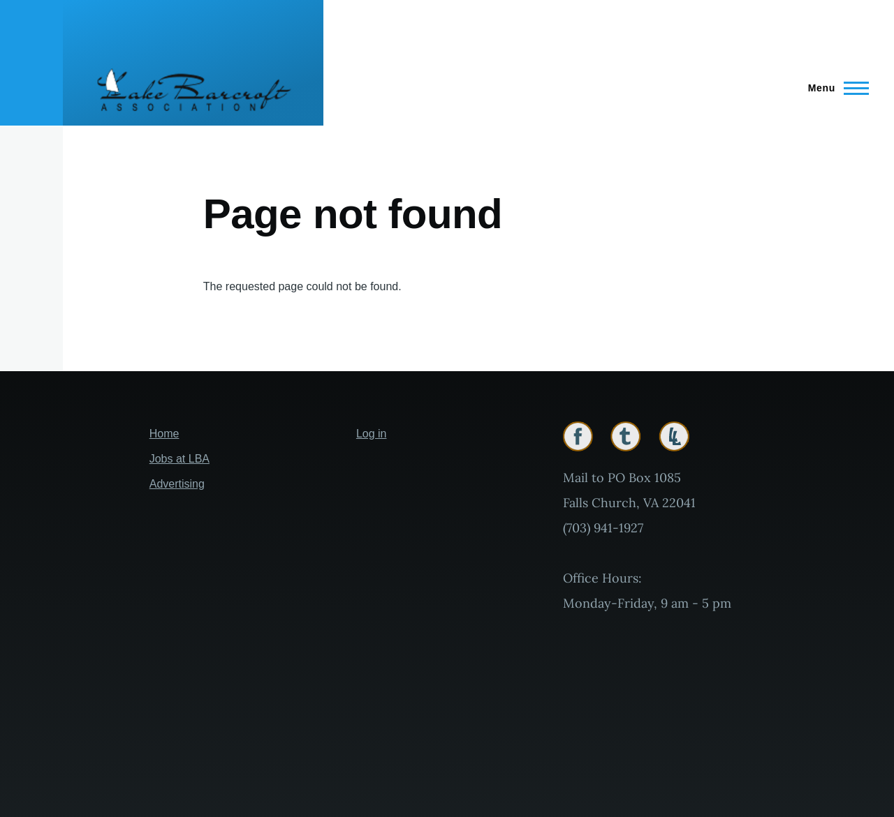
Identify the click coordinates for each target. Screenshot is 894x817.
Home (164, 434)
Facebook (578, 436)
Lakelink (674, 436)
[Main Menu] (834, 87)
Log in (371, 434)
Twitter (625, 436)
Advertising (177, 484)
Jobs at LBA (179, 459)
